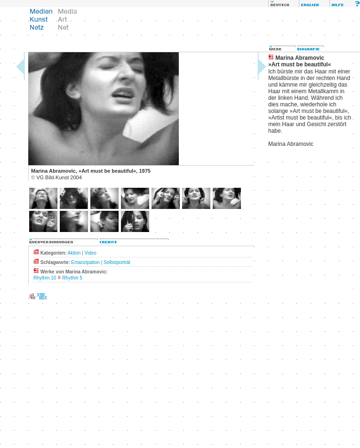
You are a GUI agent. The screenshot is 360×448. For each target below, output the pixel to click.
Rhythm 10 (44, 277)
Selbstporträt (117, 262)
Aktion (74, 253)
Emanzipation (85, 262)
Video (90, 253)
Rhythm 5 (72, 277)
